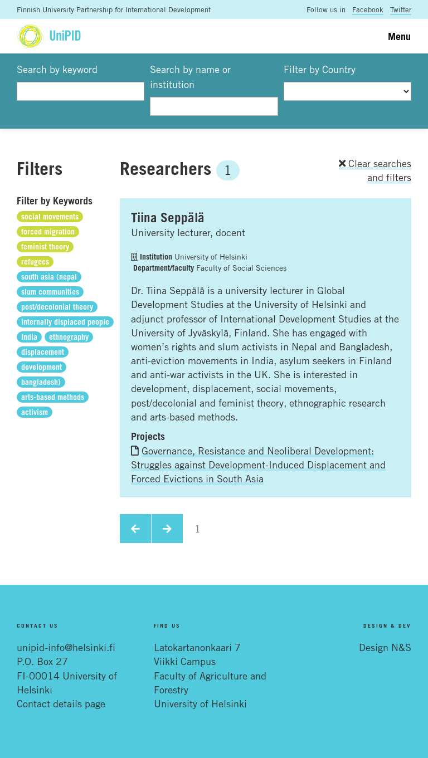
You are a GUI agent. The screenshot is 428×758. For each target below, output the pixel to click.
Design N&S (385, 647)
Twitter (400, 9)
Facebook (367, 9)
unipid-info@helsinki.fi (66, 647)
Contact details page (61, 703)
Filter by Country (320, 69)
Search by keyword (57, 69)
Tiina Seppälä (168, 217)
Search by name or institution (190, 76)
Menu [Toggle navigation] (399, 36)
